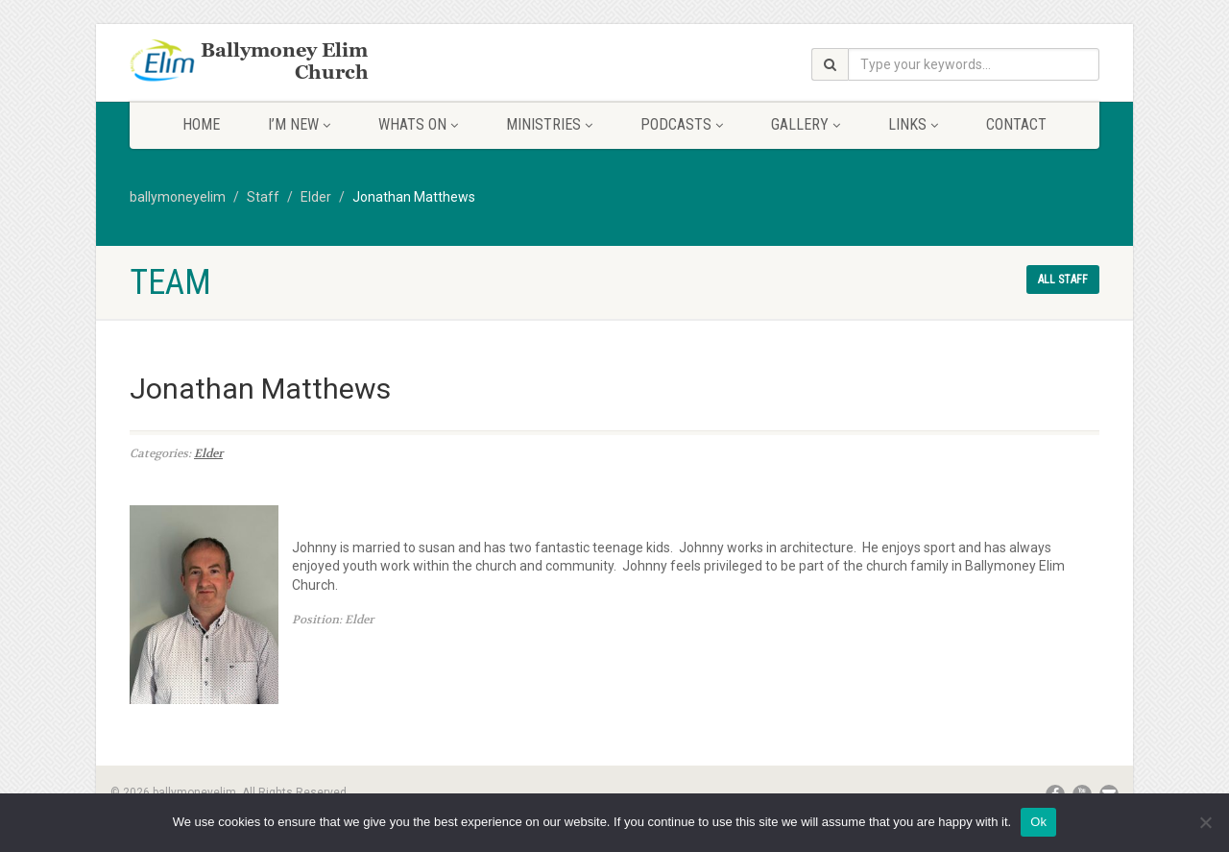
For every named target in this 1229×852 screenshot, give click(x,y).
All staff (1063, 279)
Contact (1016, 124)
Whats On (418, 124)
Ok (1038, 822)
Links (913, 124)
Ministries (549, 124)
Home (201, 124)
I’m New (299, 124)
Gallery (805, 124)
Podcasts (681, 124)
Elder (208, 453)
